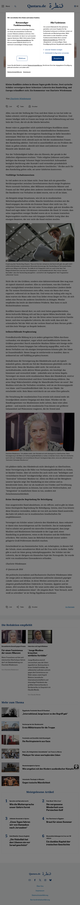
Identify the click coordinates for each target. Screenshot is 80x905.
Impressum (27, 72)
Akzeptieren (58, 58)
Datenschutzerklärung (23, 40)
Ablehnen (22, 58)
